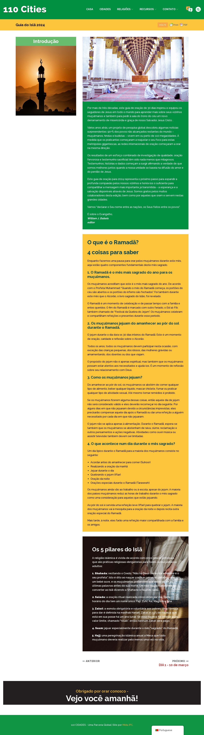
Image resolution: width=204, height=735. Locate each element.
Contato (170, 9)
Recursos (148, 9)
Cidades (105, 9)
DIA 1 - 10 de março (173, 665)
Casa (89, 9)
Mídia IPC (127, 724)
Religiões (125, 9)
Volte (162, 25)
